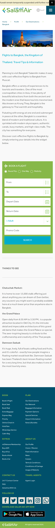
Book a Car (6, 459)
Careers (28, 459)
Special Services (31, 416)
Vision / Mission (31, 448)
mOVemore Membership (11, 445)
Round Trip (10, 171)
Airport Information (32, 419)
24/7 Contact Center (10, 481)
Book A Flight (7, 401)
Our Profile (29, 445)
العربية (40, 10)
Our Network (30, 405)
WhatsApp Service (9, 430)
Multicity (35, 171)
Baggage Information (33, 408)
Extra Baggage (7, 412)
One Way (23, 171)
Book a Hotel (7, 455)
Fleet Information (32, 452)
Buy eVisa (6, 452)
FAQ (3, 484)
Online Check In (8, 423)
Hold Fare (5, 426)
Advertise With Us (9, 488)
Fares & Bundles (31, 423)
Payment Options (32, 412)
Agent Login (30, 481)
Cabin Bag (6, 434)
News (27, 455)
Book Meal (6, 408)
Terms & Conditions (32, 463)
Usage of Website (32, 470)
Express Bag (7, 416)
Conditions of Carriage (34, 466)
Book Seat (6, 405)
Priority (5, 419)
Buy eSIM (5, 448)
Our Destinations (32, 401)
